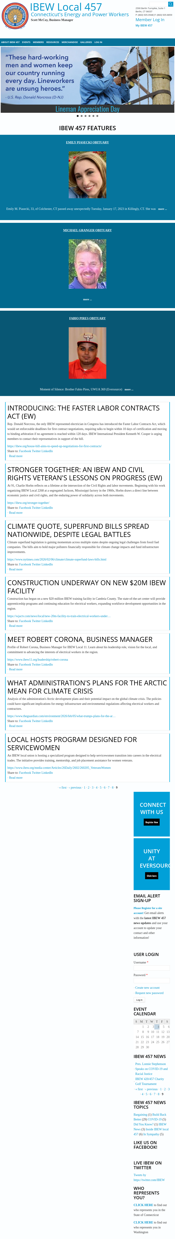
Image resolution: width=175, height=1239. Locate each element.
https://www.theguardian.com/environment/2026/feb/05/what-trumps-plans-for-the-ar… (61, 716)
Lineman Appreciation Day (88, 109)
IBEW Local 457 (66, 7)
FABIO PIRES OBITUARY (87, 318)
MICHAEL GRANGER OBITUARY (87, 230)
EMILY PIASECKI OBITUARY (87, 142)
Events (26, 42)
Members (38, 42)
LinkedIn (47, 451)
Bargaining (140, 1114)
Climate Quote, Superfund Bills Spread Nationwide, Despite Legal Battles (78, 530)
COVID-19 (155, 1119)
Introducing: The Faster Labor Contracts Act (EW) (83, 412)
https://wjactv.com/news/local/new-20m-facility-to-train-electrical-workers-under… (59, 616)
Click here (152, 875)
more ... (162, 208)
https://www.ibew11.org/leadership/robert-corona (37, 659)
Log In (98, 42)
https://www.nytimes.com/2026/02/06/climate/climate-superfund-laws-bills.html (56, 559)
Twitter (36, 451)
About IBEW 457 (10, 42)
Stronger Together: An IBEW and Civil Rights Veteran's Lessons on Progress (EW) (84, 473)
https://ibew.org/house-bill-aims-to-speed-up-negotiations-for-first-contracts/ (54, 446)
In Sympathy (151, 1134)
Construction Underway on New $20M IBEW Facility (86, 586)
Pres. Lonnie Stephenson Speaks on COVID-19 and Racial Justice (151, 1069)
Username (141, 962)
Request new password (149, 993)
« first (63, 787)
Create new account (147, 987)
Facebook (25, 451)
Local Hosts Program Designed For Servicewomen (72, 743)
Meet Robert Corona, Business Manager (79, 639)
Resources (52, 42)
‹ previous (75, 787)
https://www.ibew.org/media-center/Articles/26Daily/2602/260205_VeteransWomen (59, 767)
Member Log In (150, 19)
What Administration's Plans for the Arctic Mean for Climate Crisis (87, 687)
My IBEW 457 (144, 25)
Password (141, 975)
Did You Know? (144, 1124)
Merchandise (70, 42)
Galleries (86, 42)
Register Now (151, 822)
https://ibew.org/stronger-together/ (28, 503)
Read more (15, 456)
